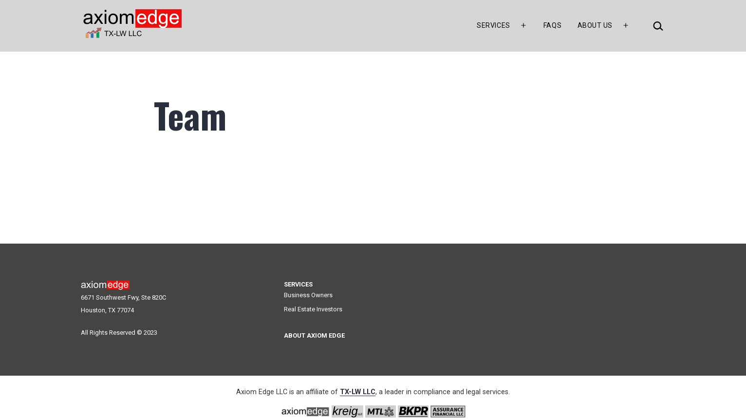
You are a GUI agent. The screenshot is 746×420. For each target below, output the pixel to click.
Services (493, 25)
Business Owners (308, 295)
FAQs (552, 25)
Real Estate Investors (313, 309)
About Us (595, 25)
